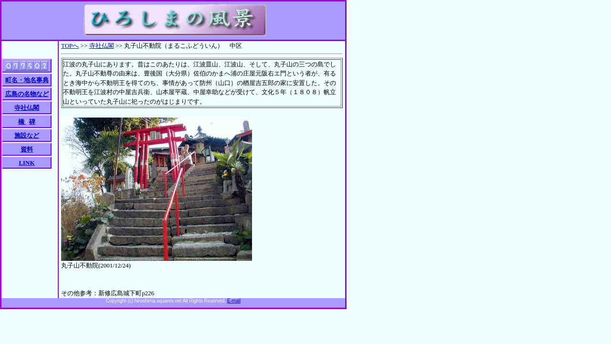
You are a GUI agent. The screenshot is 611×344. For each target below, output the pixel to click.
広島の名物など (27, 93)
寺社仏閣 (101, 45)
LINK (26, 162)
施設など (26, 135)
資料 (27, 149)
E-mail (234, 300)
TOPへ (70, 45)
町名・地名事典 (27, 80)
